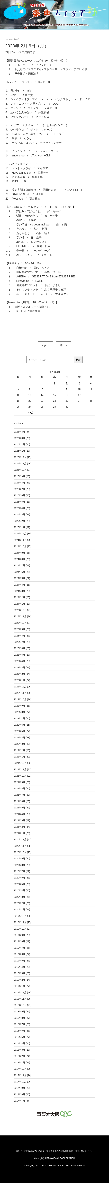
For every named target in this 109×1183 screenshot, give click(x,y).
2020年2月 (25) (22, 903)
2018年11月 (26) (22, 998)
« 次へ (45, 345)
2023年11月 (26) (22, 616)
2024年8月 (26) (22, 559)
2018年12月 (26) (22, 992)
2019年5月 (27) (22, 960)
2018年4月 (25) (22, 1043)
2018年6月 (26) (22, 1030)
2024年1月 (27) (22, 603)
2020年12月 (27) (22, 839)
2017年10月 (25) (22, 1081)
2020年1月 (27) (22, 909)
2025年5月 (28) (22, 501)
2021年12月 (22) (22, 763)
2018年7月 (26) (22, 1024)
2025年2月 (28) (22, 521)
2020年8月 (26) (22, 865)
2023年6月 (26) (22, 648)
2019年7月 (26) (22, 947)
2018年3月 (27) (22, 1049)
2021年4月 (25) (22, 814)
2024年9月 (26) (22, 552)
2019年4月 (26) (22, 967)
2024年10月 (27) (22, 546)
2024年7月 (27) (22, 565)
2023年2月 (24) (22, 673)
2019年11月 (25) (22, 922)
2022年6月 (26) (22, 724)
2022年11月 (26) (22, 693)
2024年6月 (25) (22, 572)
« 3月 (30, 412)
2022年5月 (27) (22, 731)
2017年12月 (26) (22, 1068)
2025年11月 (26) (22, 463)
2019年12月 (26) (22, 916)
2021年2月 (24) (22, 826)
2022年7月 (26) (22, 718)
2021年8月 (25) (22, 788)
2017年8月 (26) (22, 1094)
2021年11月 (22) (22, 769)
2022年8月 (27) (22, 712)
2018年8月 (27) (22, 1018)
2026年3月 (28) (22, 438)
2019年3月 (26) (22, 973)
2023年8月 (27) (22, 635)
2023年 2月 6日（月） (27, 45)
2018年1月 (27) (22, 1062)
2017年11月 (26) (22, 1075)
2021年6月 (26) (22, 801)
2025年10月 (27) (22, 469)
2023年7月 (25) (22, 642)
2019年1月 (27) (22, 986)
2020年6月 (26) (22, 877)
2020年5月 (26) (22, 884)
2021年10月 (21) (22, 775)
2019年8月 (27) (22, 941)
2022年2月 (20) (22, 750)
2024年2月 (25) (22, 597)
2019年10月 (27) (22, 928)
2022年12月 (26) (22, 686)
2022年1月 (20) (22, 756)
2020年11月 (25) (22, 846)
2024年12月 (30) (22, 533)
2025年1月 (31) (22, 527)
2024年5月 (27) (22, 578)
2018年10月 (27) (22, 1005)
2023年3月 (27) (22, 667)
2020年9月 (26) (22, 858)
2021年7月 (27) (22, 794)
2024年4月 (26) (22, 584)
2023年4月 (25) (22, 661)
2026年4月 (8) (21, 431)
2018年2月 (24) (22, 1056)
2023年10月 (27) (22, 622)
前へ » (63, 345)
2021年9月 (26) (22, 782)
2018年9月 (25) (22, 1011)
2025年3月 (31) (22, 514)
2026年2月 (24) (22, 444)
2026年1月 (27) (22, 450)
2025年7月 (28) (22, 489)
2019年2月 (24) (22, 979)
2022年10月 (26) (22, 699)
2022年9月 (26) (22, 705)
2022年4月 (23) (22, 737)
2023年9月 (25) (22, 629)
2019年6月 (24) (22, 954)
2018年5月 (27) (22, 1037)
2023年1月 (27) (22, 680)
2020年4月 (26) (22, 890)
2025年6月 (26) (22, 495)
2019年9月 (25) (22, 935)
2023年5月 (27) (22, 654)
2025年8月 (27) (22, 482)
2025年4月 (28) (22, 508)
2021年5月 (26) (22, 807)
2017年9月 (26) (22, 1088)
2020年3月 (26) (22, 897)
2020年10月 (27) (22, 852)
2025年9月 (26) (22, 476)
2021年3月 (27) (22, 820)
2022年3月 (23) (22, 743)
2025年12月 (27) (22, 457)
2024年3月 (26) (22, 591)
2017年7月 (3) (21, 1100)
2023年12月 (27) (22, 610)
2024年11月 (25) (22, 540)
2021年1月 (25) (22, 833)
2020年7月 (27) (22, 871)
